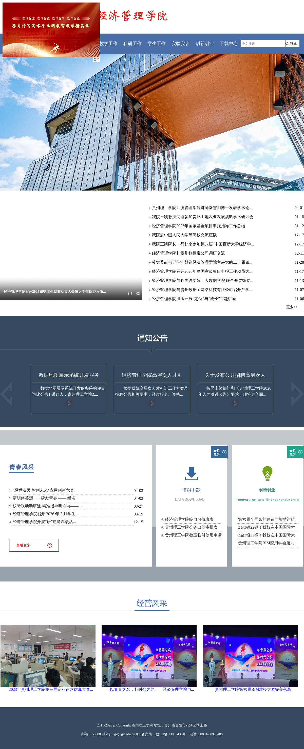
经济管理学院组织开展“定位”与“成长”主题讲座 (194, 299)
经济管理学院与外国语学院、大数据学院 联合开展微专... (202, 280)
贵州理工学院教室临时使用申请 (193, 535)
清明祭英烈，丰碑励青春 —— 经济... (46, 498)
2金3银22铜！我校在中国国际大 (266, 527)
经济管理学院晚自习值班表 (189, 519)
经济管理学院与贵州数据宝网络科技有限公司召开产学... (202, 289)
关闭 (96, 59)
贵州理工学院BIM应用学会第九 (266, 543)
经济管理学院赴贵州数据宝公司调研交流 (188, 253)
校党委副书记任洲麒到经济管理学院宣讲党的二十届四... (202, 262)
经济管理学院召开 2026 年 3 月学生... (46, 514)
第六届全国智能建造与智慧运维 (266, 519)
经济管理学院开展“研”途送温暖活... (44, 521)
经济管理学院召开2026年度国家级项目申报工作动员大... (202, 271)
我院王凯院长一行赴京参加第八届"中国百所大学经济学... (203, 244)
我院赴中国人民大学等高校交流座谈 (184, 235)
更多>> (291, 307)
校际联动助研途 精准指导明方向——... (47, 506)
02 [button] (138, 294)
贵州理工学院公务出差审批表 (191, 527)
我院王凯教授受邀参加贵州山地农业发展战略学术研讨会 (202, 217)
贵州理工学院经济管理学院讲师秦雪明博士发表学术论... (202, 207)
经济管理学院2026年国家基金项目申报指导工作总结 (198, 226)
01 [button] (130, 293)
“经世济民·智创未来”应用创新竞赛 (43, 490)
